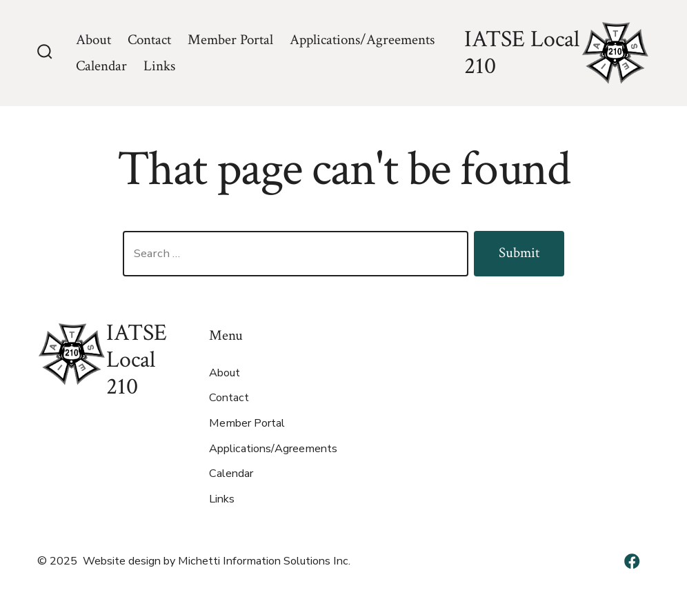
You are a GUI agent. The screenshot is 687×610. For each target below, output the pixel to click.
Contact (149, 39)
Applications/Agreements (362, 39)
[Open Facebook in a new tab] (632, 561)
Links (159, 66)
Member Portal (230, 39)
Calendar (101, 66)
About (93, 39)
